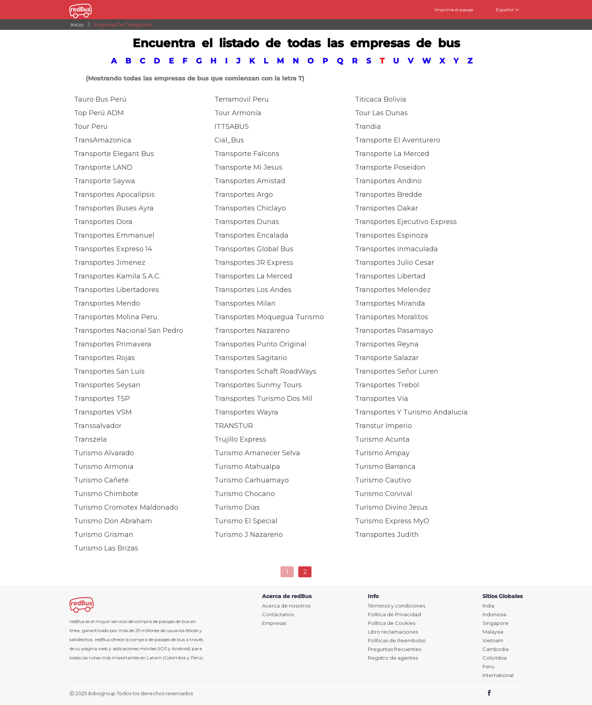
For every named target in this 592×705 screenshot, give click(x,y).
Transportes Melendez (393, 290)
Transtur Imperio (383, 426)
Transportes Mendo (107, 303)
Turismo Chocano (244, 494)
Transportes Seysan (107, 385)
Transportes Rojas (104, 358)
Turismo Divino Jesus (391, 507)
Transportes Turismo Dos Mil (263, 398)
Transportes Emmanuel (114, 235)
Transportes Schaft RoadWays (265, 371)
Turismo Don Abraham (113, 521)
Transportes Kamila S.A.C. (117, 276)
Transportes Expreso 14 (113, 249)
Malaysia (493, 631)
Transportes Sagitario (250, 358)
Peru (488, 666)
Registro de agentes (393, 658)
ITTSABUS (231, 126)
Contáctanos (278, 614)
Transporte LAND (103, 167)
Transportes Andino (388, 181)
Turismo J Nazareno (248, 534)
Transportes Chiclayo (250, 208)
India (488, 605)
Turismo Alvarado (104, 453)
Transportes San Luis (109, 371)
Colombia (495, 658)
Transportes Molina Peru (115, 317)
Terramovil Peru (241, 99)
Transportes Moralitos (391, 317)
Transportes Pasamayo (394, 330)
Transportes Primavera (112, 344)
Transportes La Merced (253, 276)
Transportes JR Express (253, 262)
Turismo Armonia (104, 466)
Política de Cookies (391, 623)
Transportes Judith (387, 534)
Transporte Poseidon (390, 167)
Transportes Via (381, 398)
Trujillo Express (240, 439)
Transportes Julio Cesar (394, 262)
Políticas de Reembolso (397, 640)
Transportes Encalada (251, 235)
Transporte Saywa (104, 181)
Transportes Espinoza (391, 235)
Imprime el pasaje (454, 9)
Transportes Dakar (386, 208)
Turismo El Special (246, 521)
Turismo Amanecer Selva (257, 453)
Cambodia (496, 649)
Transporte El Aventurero (397, 140)
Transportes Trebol (387, 385)
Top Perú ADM (99, 113)
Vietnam (493, 640)
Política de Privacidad (394, 614)
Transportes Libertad (390, 276)
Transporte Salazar (387, 358)
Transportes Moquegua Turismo (269, 317)
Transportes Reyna (387, 344)
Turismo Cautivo (383, 480)
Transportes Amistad (249, 181)
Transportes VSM (103, 412)
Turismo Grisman (103, 534)
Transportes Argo (243, 194)
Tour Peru (91, 126)
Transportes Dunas (246, 222)
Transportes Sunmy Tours (258, 385)
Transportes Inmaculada (396, 249)
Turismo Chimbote (106, 494)
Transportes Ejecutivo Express (406, 222)
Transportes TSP (102, 398)
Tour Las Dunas (381, 113)
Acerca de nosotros (286, 605)
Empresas (274, 623)
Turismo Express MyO (392, 521)
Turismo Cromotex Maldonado (126, 507)
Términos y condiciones (396, 605)
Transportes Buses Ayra (114, 208)
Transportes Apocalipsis (114, 194)
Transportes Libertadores (116, 290)
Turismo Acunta (382, 439)
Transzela (90, 439)
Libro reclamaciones (393, 631)
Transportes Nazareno (252, 330)
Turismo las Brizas (106, 548)
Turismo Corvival (383, 494)
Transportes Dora (103, 222)
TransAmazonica (102, 140)
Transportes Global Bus (253, 249)
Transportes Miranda (390, 303)
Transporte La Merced (392, 154)
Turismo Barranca (385, 466)
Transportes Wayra (246, 412)
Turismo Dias (237, 507)
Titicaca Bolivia (380, 99)
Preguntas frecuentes (394, 649)
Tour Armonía (237, 113)
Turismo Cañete (101, 480)
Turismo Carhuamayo (251, 480)
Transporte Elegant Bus (114, 154)
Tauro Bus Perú (100, 99)
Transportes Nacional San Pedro (128, 330)
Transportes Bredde (388, 194)
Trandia (368, 126)
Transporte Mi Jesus (248, 167)
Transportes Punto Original (260, 344)
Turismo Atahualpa (247, 466)
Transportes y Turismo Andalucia (411, 412)
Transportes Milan (245, 303)
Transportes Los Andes (252, 290)
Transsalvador (98, 426)
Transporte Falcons (246, 154)
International (498, 675)
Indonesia (494, 614)
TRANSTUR (233, 426)
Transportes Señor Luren (396, 371)
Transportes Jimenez (109, 262)
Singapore (496, 623)
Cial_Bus (229, 140)
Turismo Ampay (382, 453)
